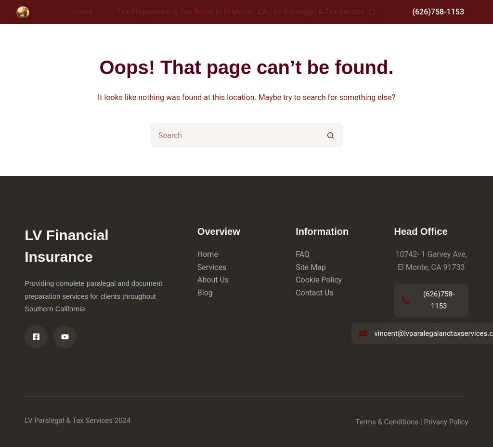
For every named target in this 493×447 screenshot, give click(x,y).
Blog (205, 292)
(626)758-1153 (438, 11)
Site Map (311, 267)
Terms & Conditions (387, 422)
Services (211, 267)
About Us (213, 279)
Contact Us (315, 292)
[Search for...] (234, 135)
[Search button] (331, 135)
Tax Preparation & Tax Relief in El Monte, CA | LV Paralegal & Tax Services (249, 12)
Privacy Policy (446, 422)
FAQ (303, 254)
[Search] (372, 12)
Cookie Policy (319, 279)
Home (82, 12)
